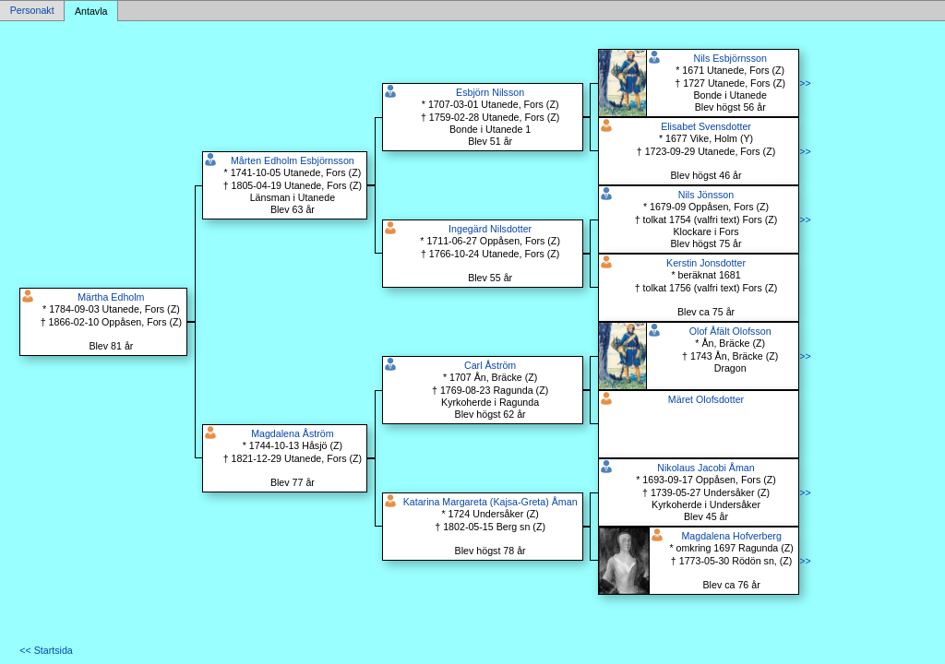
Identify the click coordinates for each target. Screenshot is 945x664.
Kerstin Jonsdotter (706, 262)
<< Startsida (45, 650)
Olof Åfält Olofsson (730, 331)
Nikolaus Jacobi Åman (705, 467)
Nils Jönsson (706, 194)
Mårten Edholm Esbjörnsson (292, 160)
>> (804, 83)
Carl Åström (490, 365)
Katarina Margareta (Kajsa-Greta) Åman (490, 501)
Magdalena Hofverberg (731, 535)
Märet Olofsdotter (706, 399)
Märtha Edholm (111, 296)
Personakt (32, 11)
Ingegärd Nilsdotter (490, 228)
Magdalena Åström (292, 433)
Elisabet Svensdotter (706, 126)
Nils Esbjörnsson (730, 58)
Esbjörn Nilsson (490, 92)
